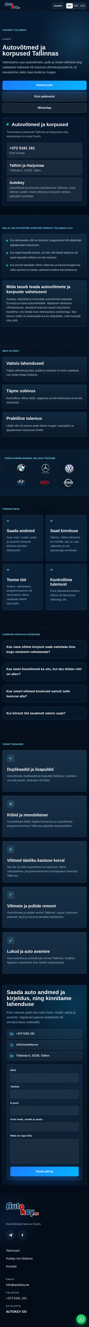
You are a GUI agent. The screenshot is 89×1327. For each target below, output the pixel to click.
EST (69, 6)
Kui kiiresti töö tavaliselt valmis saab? (36, 713)
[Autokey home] (12, 6)
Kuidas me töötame (19, 1258)
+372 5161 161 (25, 1033)
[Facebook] (22, 1235)
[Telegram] (10, 1235)
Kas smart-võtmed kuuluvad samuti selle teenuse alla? (38, 693)
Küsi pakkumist (44, 96)
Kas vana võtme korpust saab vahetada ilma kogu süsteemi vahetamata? (40, 649)
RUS (82, 6)
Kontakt (11, 1266)
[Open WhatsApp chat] (81, 1319)
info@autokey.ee (27, 1044)
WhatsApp (44, 107)
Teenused (12, 1250)
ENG (76, 6)
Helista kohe (44, 85)
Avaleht (58, 5)
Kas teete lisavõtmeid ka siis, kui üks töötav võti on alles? (43, 671)
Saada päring (44, 1171)
